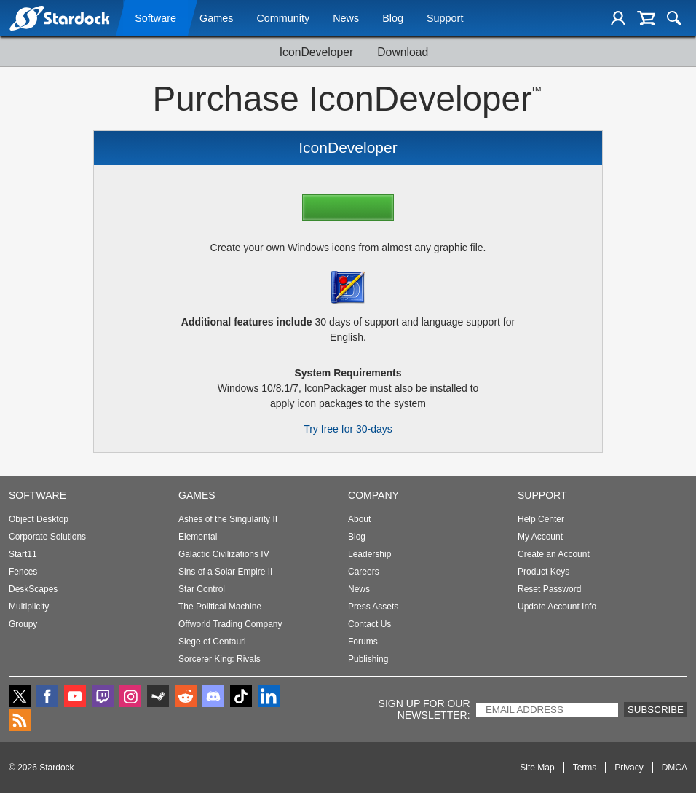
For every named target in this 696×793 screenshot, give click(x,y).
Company (373, 495)
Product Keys (543, 572)
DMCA (674, 767)
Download (402, 52)
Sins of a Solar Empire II (225, 572)
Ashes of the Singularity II (227, 519)
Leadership (369, 554)
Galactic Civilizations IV (223, 554)
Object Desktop (38, 519)
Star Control (201, 589)
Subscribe (656, 709)
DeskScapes (33, 589)
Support (445, 19)
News (346, 19)
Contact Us (369, 624)
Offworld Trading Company (230, 624)
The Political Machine (219, 606)
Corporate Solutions (47, 537)
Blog (392, 19)
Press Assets (373, 606)
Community (282, 19)
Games (216, 19)
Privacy (628, 767)
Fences (23, 572)
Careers (363, 572)
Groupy (23, 624)
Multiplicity (29, 606)
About (359, 519)
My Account (540, 537)
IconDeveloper (317, 52)
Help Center (541, 519)
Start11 (23, 554)
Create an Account (554, 554)
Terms (585, 767)
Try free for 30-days (348, 429)
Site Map (537, 767)
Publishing (368, 659)
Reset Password (549, 589)
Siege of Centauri (212, 641)
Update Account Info (557, 606)
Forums (363, 641)
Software (155, 19)
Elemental (197, 537)
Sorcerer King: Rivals (219, 659)
